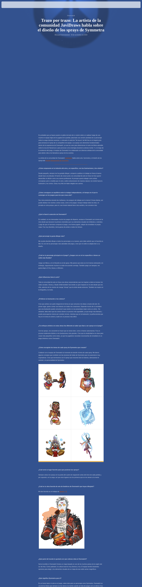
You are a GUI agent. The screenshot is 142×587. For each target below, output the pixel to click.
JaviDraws (68, 72)
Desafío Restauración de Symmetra (56, 75)
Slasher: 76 (63, 406)
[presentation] (8, 4)
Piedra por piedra (69, 526)
